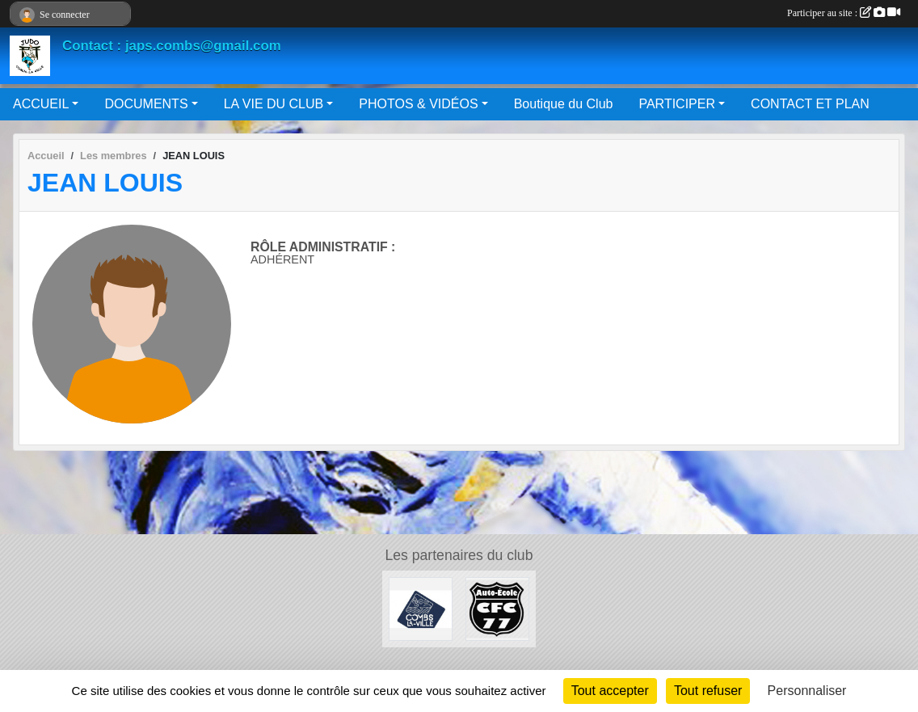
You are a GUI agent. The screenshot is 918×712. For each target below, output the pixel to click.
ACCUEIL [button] (41, 104)
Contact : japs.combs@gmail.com (171, 45)
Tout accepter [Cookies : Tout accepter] (610, 690)
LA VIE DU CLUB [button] (274, 104)
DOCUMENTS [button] (145, 104)
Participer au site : (843, 13)
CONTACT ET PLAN (810, 104)
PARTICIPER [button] (676, 104)
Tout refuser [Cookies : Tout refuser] (708, 690)
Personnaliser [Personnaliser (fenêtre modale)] (807, 690)
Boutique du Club (563, 104)
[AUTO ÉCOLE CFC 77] (497, 608)
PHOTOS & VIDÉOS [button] (418, 104)
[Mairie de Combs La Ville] (421, 608)
